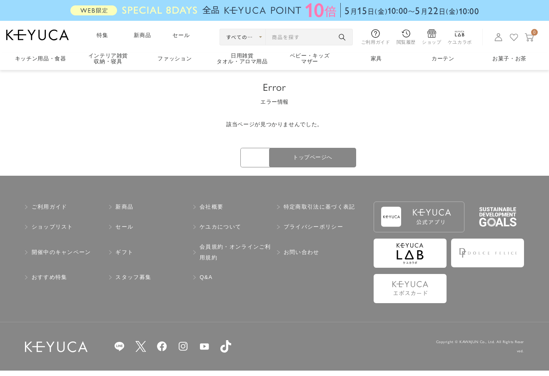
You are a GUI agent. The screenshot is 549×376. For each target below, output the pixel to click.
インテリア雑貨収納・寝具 (108, 59)
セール (181, 35)
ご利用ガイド (49, 212)
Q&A (206, 282)
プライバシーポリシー (313, 232)
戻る (216, 160)
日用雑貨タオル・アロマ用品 (242, 59)
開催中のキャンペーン (61, 257)
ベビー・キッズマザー (310, 59)
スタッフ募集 (133, 282)
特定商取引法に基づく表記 (319, 212)
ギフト (124, 257)
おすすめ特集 (49, 282)
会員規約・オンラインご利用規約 (235, 257)
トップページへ (333, 160)
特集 (103, 35)
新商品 (143, 35)
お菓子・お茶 (509, 58)
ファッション (174, 58)
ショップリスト (52, 232)
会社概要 (211, 212)
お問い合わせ (301, 257)
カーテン (443, 58)
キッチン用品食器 (40, 58)
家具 (376, 58)
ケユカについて (220, 232)
